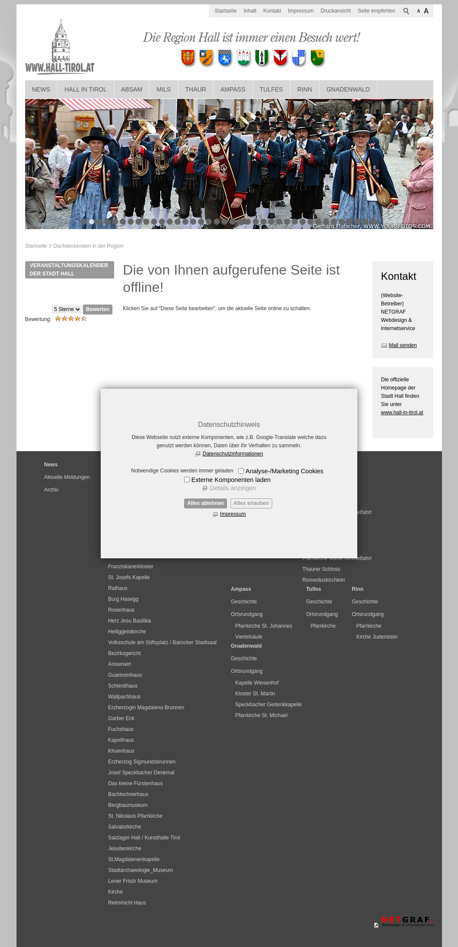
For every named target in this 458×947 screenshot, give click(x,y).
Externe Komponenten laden (230, 479)
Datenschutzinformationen (233, 454)
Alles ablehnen (205, 503)
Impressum (233, 514)
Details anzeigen (233, 488)
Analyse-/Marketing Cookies (284, 471)
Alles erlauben (251, 503)
